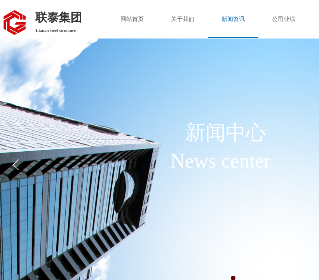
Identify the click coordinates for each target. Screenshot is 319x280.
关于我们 (182, 19)
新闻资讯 (233, 19)
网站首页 (132, 19)
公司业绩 (283, 19)
